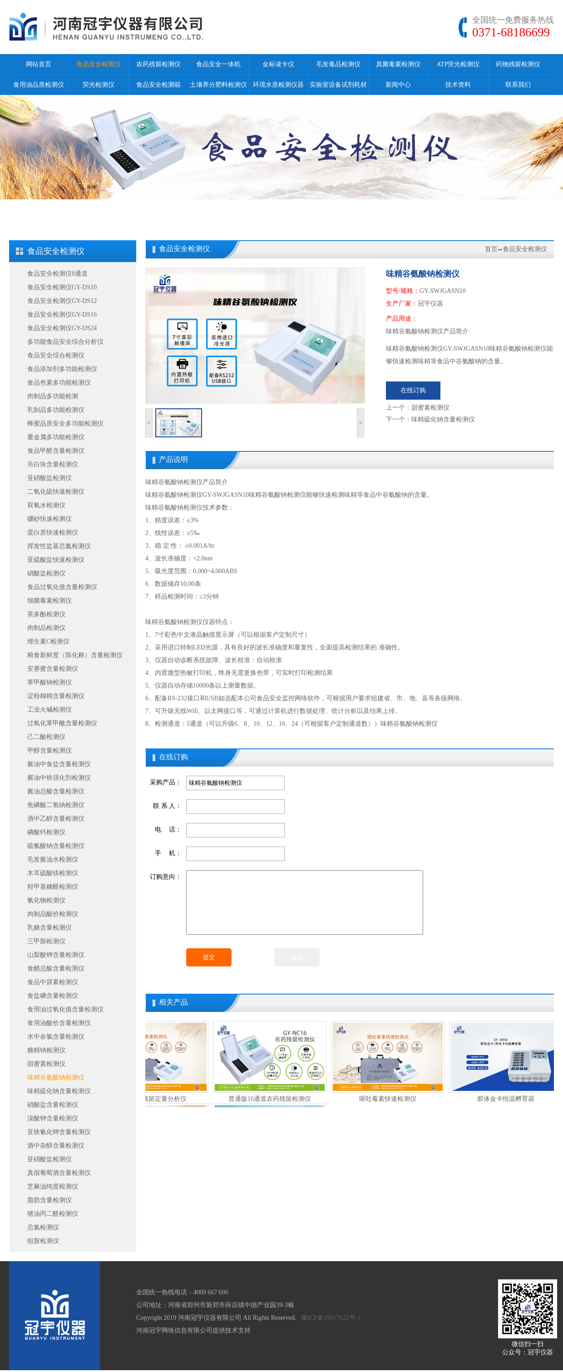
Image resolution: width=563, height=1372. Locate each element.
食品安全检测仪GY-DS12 (62, 300)
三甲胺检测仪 (46, 941)
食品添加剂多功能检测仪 (62, 369)
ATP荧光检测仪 (458, 64)
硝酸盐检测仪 (46, 573)
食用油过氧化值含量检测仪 (65, 1009)
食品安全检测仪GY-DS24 (62, 328)
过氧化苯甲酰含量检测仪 (62, 723)
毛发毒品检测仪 (338, 64)
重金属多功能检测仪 (55, 437)
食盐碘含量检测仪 (52, 995)
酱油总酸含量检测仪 (55, 791)
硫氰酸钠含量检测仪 (55, 845)
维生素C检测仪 (48, 641)
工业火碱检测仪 (49, 709)
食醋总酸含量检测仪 (55, 968)
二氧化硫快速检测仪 (55, 491)
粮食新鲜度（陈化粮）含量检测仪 (75, 655)
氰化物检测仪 (46, 900)
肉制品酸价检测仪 (52, 914)
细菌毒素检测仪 (49, 600)
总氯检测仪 (43, 1227)
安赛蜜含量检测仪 (52, 668)
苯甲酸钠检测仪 (49, 682)
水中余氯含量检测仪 (55, 1036)
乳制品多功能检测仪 (55, 409)
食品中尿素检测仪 (52, 982)
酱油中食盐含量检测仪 (59, 764)
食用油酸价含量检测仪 (59, 1023)
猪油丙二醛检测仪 (52, 1213)
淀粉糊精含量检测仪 (55, 696)
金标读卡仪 (278, 64)
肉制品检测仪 (46, 627)
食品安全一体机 (218, 64)
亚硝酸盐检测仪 (49, 478)
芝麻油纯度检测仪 (52, 1186)
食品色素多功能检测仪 (59, 382)
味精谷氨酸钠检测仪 (55, 1077)
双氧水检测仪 (46, 505)
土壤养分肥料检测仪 (218, 84)
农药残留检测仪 (158, 64)
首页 (491, 249)
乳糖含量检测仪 (49, 927)
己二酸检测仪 (46, 736)
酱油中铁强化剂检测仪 (59, 777)
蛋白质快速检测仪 (52, 532)
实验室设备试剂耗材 (338, 84)
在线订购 (413, 390)
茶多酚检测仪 (46, 614)
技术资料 (458, 84)
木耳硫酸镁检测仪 (52, 873)
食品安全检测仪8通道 (57, 273)
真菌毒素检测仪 (398, 64)
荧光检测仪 (98, 84)
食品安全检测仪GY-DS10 (62, 287)
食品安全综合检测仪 (55, 355)
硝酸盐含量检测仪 (52, 1104)
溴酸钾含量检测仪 (52, 1118)
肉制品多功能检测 (52, 396)
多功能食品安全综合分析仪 (65, 341)
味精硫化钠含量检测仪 (59, 1091)
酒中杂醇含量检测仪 (55, 1145)
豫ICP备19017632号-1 (331, 1317)
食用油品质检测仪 (38, 84)
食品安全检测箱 (158, 84)
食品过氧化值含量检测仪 (62, 587)
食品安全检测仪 (98, 64)
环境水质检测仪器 (278, 84)
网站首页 (38, 64)
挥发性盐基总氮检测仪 (59, 546)
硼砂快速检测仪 (49, 518)
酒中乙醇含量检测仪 (55, 818)
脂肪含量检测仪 (49, 1200)
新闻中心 (398, 84)
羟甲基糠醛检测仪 (52, 886)
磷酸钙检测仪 (46, 832)
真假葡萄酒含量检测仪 (59, 1172)
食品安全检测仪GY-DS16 (62, 314)
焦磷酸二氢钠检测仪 (55, 805)
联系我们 (518, 84)
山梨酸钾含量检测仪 (55, 954)
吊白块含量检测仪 (52, 464)
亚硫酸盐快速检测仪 (55, 559)
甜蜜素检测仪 (46, 1063)
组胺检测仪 (43, 1241)
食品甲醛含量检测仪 (55, 450)
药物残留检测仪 (518, 64)
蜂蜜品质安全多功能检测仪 (65, 423)
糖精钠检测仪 (46, 1050)
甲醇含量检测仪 (49, 750)
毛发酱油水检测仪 (52, 859)
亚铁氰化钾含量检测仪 (59, 1132)
